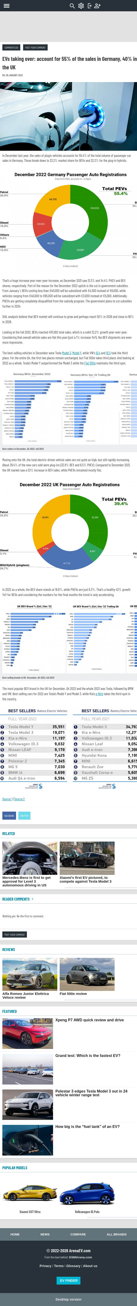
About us (90, 1266)
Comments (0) (11, 47)
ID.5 (108, 353)
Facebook (9, 815)
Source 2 (19, 799)
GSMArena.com (80, 1257)
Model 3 (66, 353)
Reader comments (18, 899)
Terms (59, 1266)
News (45, 1234)
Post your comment (35, 47)
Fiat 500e (90, 363)
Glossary (73, 1266)
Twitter (24, 815)
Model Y (76, 353)
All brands (117, 1234)
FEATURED (9, 1011)
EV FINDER (69, 1280)
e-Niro (99, 694)
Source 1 (7, 799)
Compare (78, 1234)
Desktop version (68, 1299)
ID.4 (98, 353)
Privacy (45, 1266)
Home (15, 1234)
